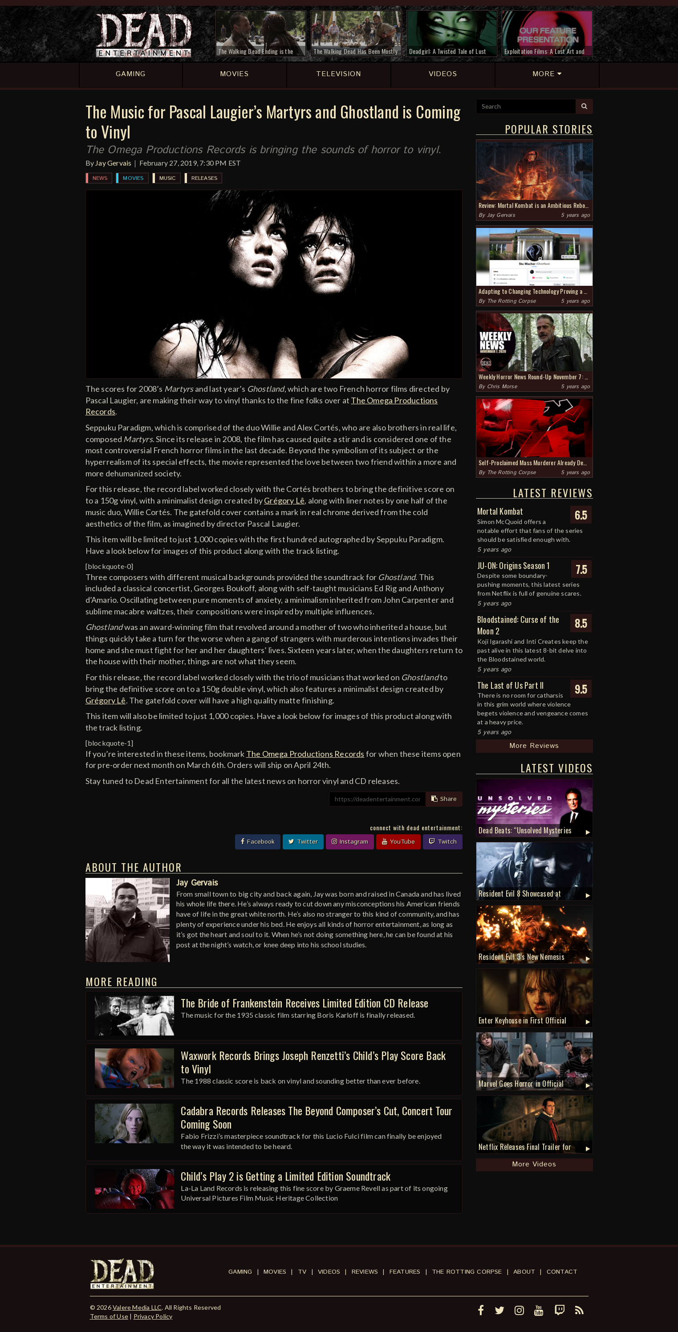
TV (302, 1271)
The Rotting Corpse (511, 301)
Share (444, 799)
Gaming (240, 1271)
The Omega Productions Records (305, 754)
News (100, 178)
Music (167, 178)
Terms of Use (109, 1316)
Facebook (258, 841)
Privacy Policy (153, 1316)
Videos (329, 1271)
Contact (562, 1271)
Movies (133, 178)
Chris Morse (502, 386)
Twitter (303, 841)
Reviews (365, 1271)
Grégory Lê (284, 500)
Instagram (350, 841)
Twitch (443, 841)
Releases (204, 178)
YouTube (398, 841)
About (524, 1271)
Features (405, 1271)
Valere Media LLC (137, 1307)
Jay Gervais (113, 162)
